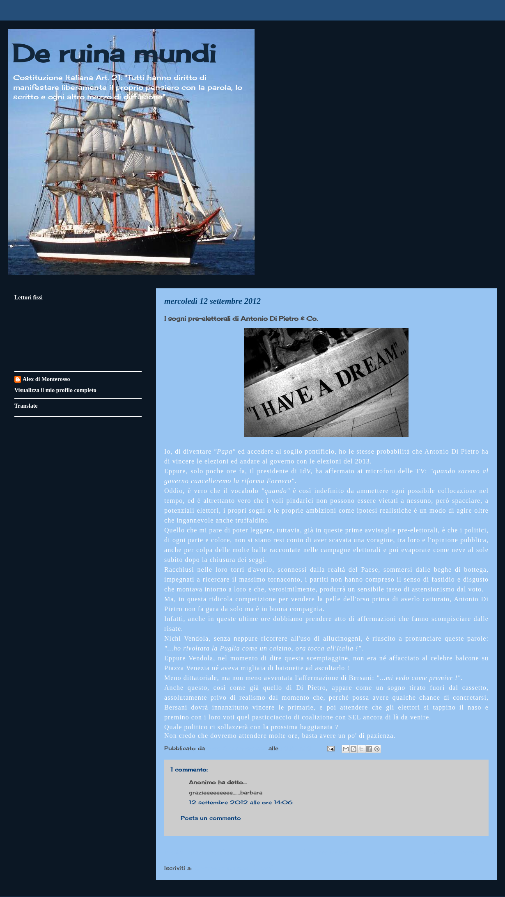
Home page (326, 851)
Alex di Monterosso (46, 379)
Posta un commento (211, 818)
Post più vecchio (455, 851)
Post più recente (197, 851)
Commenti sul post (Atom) (233, 868)
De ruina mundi (114, 53)
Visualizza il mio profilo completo (55, 390)
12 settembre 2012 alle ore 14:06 (241, 802)
